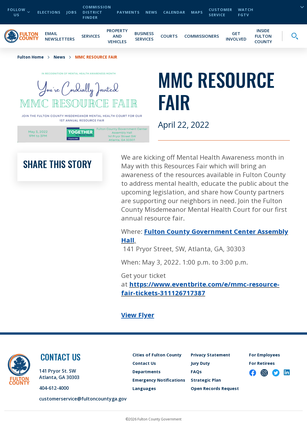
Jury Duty (200, 363)
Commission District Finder (97, 12)
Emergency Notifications (158, 380)
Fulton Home (30, 57)
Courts (169, 36)
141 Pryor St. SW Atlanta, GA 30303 (59, 374)
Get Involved (236, 36)
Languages (144, 388)
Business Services (144, 36)
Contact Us (144, 363)
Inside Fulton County (263, 36)
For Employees (264, 355)
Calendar (174, 12)
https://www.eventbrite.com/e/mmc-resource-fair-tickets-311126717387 (200, 288)
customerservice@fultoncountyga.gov (83, 399)
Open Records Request (215, 388)
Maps (197, 12)
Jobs (71, 12)
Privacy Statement (210, 355)
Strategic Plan (206, 380)
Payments (128, 12)
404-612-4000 (54, 388)
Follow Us (19, 12)
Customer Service (220, 12)
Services (90, 36)
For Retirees (262, 363)
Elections (49, 12)
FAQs (196, 371)
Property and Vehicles (117, 36)
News (151, 12)
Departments (146, 371)
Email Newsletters (60, 36)
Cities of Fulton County (156, 355)
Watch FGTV (245, 12)
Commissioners (201, 36)
